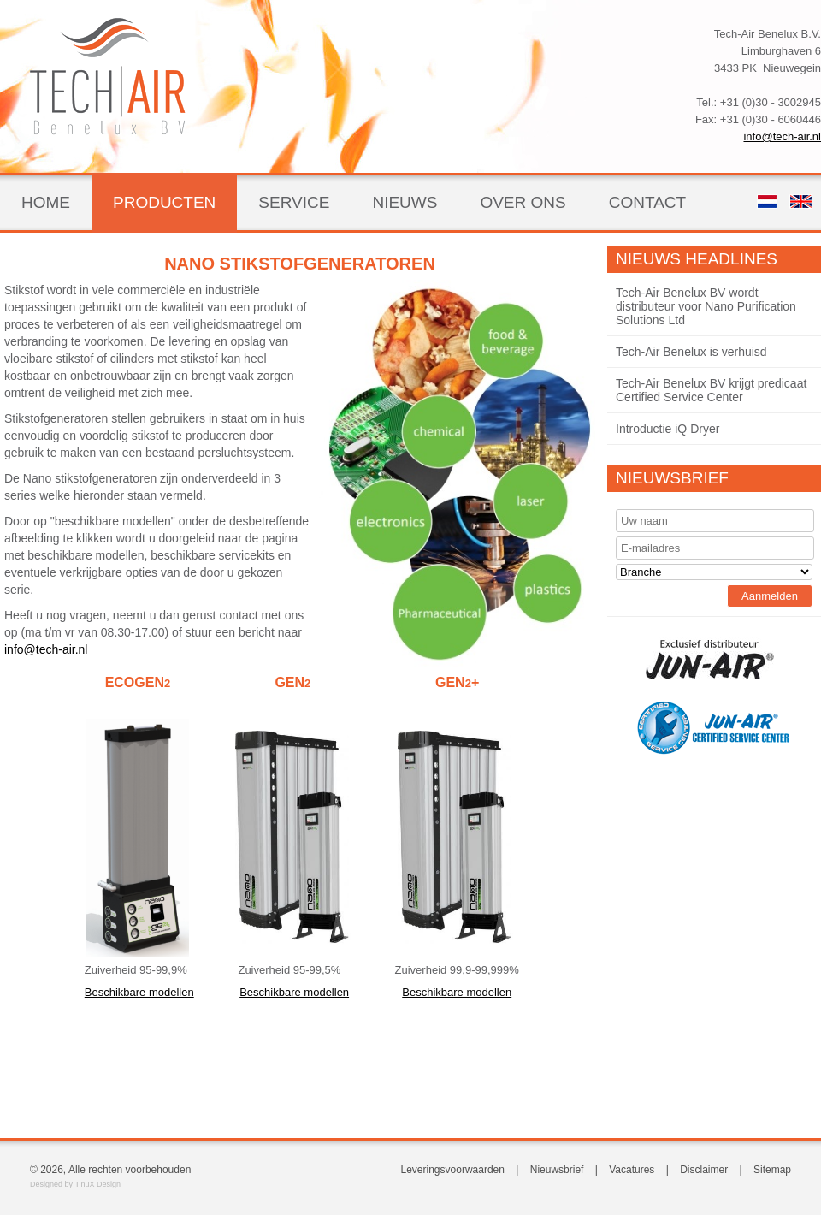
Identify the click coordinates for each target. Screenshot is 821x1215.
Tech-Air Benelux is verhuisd (691, 352)
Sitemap (772, 1170)
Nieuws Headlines (696, 259)
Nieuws (404, 202)
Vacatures (631, 1170)
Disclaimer (704, 1170)
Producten (164, 202)
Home (45, 202)
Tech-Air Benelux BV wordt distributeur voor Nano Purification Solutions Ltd (706, 306)
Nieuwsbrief (672, 478)
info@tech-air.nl (782, 136)
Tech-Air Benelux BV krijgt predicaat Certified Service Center (711, 390)
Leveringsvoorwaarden (453, 1170)
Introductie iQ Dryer (667, 429)
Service (293, 202)
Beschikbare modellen (139, 992)
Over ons (522, 202)
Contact (647, 202)
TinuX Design (97, 1184)
